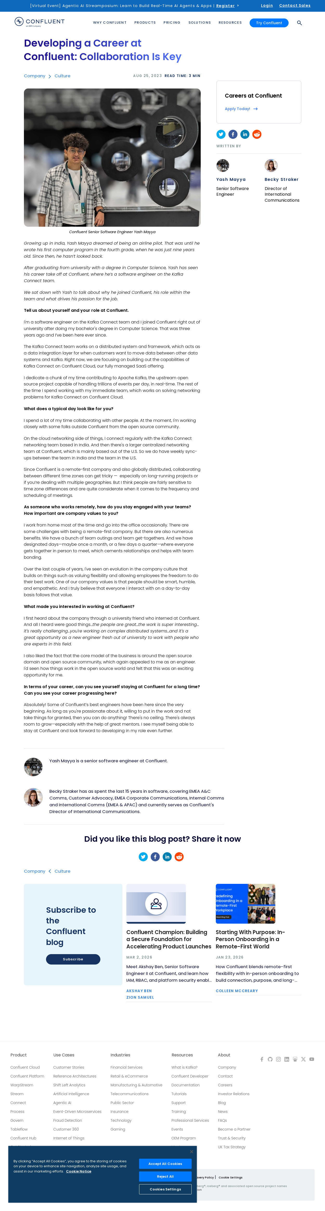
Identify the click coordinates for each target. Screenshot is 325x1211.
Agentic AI (62, 1102)
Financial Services (126, 1067)
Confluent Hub (23, 1138)
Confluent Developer (190, 1076)
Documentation (186, 1085)
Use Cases (63, 1055)
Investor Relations (233, 1093)
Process (17, 1111)
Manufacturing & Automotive (136, 1085)
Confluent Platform (27, 1076)
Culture (62, 76)
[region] (102, 1174)
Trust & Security (231, 1138)
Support (179, 1102)
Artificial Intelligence (71, 1093)
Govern (16, 1120)
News (223, 1111)
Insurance (119, 1111)
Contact (225, 1076)
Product (18, 1055)
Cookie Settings (231, 1177)
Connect (18, 1102)
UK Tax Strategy (231, 1147)
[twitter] (221, 134)
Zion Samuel (140, 998)
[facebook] (233, 134)
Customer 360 (66, 1129)
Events (177, 1129)
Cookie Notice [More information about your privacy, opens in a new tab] (78, 1171)
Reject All (165, 1176)
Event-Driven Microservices (77, 1111)
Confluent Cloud (25, 1067)
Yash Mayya (231, 179)
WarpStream (21, 1085)
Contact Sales (295, 5)
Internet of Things (68, 1138)
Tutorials (179, 1093)
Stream (17, 1093)
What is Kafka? (185, 1067)
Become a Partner (234, 1129)
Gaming (117, 1129)
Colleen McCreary (237, 991)
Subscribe (73, 959)
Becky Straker (282, 179)
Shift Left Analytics (69, 1085)
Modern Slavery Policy (197, 1177)
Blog (222, 1102)
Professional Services (190, 1120)
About (224, 1055)
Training (179, 1111)
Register (225, 5)
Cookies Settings (165, 1189)
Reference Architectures (74, 1076)
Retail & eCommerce (129, 1076)
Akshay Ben (139, 991)
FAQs (222, 1120)
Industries (120, 1055)
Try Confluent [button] (269, 23)
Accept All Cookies (165, 1163)
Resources (182, 1055)
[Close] (191, 1151)
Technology (121, 1120)
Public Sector (122, 1102)
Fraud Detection (67, 1120)
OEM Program (184, 1138)
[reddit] (257, 134)
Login (267, 5)
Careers (225, 1085)
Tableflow (19, 1129)
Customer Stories (68, 1067)
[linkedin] (245, 134)
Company (34, 76)
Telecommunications (129, 1093)
